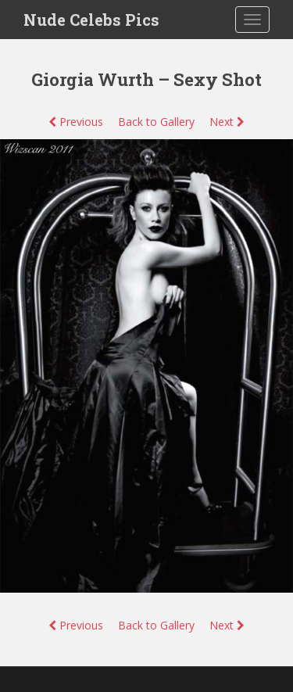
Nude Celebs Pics (91, 19)
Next (227, 121)
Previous (75, 121)
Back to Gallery (156, 121)
